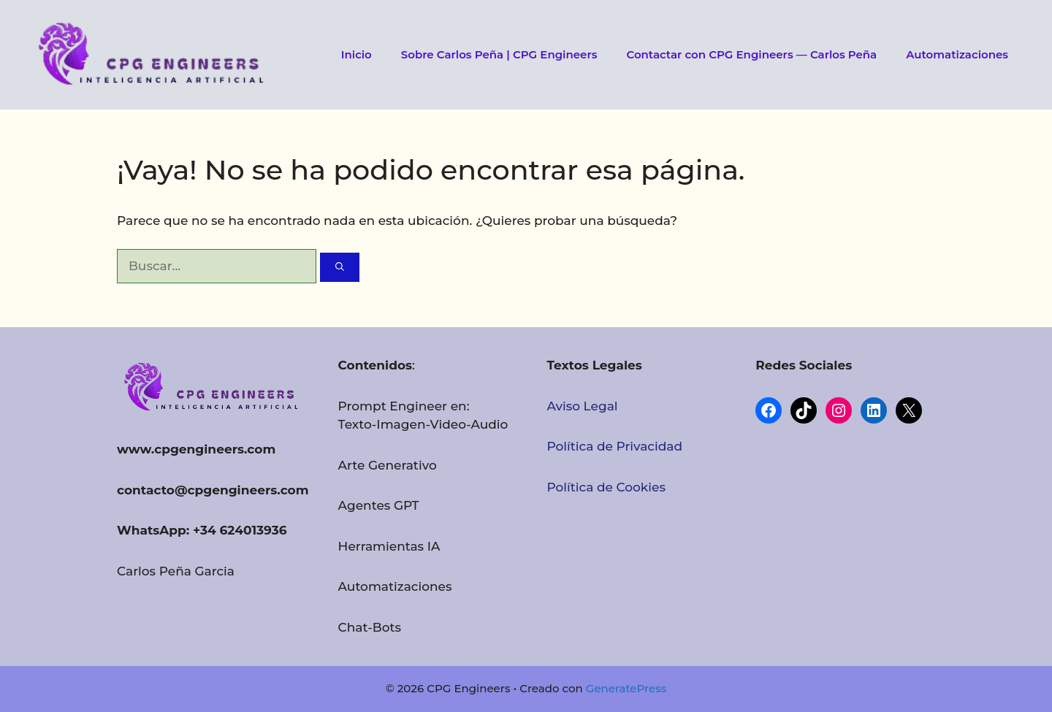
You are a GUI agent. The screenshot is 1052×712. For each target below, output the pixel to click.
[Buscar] (339, 267)
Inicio (356, 54)
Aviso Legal (581, 406)
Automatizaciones (957, 54)
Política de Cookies (606, 487)
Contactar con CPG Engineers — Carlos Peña (751, 54)
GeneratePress (626, 688)
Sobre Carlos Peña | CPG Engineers (499, 54)
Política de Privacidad (614, 446)
